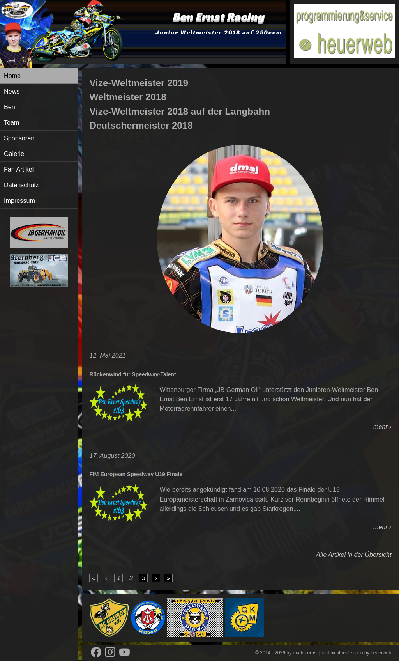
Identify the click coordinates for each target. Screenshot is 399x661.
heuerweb (381, 653)
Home (12, 75)
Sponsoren (19, 138)
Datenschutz (21, 184)
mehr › (382, 426)
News (11, 91)
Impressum (19, 200)
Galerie (14, 153)
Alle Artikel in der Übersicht (353, 554)
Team (11, 122)
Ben (9, 106)
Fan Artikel (19, 169)
